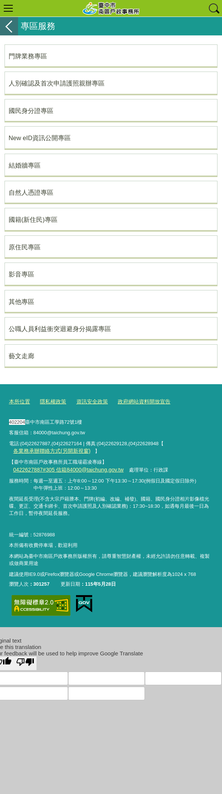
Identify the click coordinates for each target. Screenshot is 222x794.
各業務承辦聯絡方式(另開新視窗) (49, 449)
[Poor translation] (25, 660)
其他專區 (21, 301)
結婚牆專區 (25, 165)
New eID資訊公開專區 (40, 137)
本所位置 (19, 401)
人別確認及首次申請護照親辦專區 (57, 83)
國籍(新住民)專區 (33, 219)
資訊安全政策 (87, 401)
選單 (8, 8)
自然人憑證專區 (31, 192)
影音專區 (21, 274)
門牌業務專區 (28, 56)
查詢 (213, 8)
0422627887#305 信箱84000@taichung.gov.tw (63, 467)
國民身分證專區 (31, 110)
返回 (9, 26)
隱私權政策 (50, 401)
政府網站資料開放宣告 (136, 401)
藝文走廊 (21, 356)
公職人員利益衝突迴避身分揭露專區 (60, 328)
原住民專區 (25, 247)
